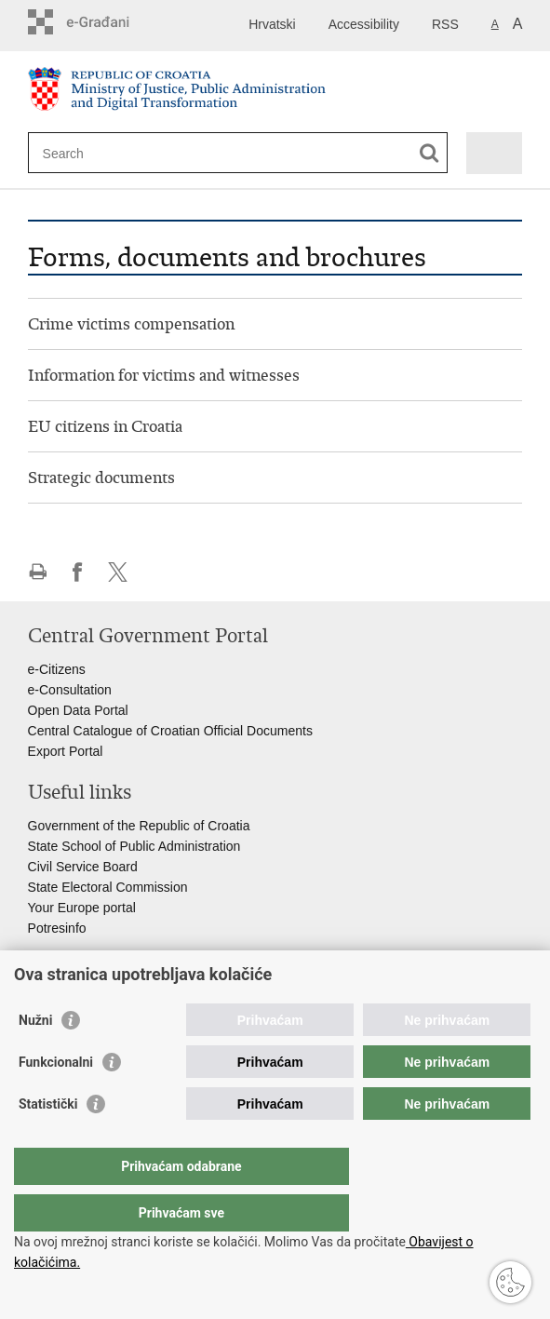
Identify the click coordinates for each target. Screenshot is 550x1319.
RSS (445, 24)
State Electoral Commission (108, 887)
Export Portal (65, 751)
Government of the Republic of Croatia (139, 825)
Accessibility (364, 24)
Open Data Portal (78, 710)
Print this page (37, 572)
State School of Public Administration (134, 846)
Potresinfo (57, 928)
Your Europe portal (82, 907)
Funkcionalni (56, 1099)
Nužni (35, 1057)
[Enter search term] (110, 153)
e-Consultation (70, 689)
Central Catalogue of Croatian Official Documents (170, 730)
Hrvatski (272, 24)
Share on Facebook (77, 572)
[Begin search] (429, 153)
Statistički (48, 1141)
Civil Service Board (83, 866)
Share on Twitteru (117, 572)
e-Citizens (57, 669)
